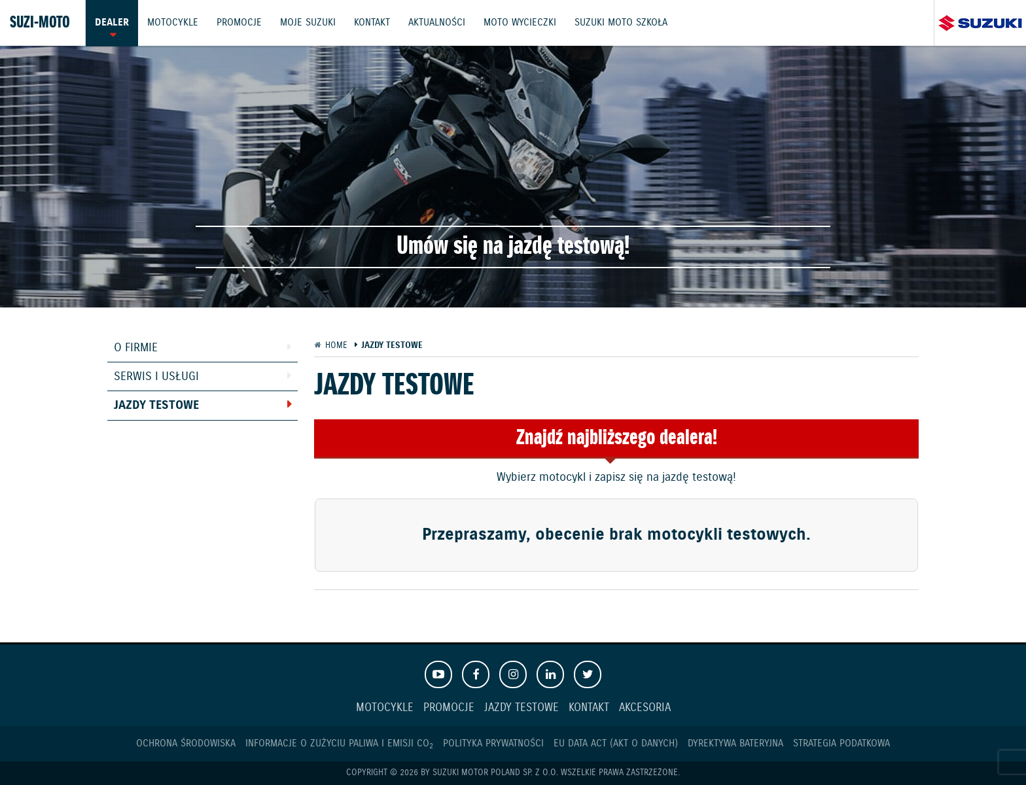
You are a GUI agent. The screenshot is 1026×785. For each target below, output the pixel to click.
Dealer (112, 22)
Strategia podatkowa (841, 743)
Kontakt (375, 22)
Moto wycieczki (523, 22)
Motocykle (173, 22)
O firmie (136, 348)
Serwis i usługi (156, 377)
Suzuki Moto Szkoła (625, 22)
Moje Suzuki (310, 22)
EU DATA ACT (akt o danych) (616, 743)
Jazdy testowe (156, 405)
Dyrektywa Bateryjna (735, 743)
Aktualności (440, 22)
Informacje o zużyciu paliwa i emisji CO (339, 743)
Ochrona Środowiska (186, 743)
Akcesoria (645, 708)
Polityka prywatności (493, 743)
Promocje (240, 22)
